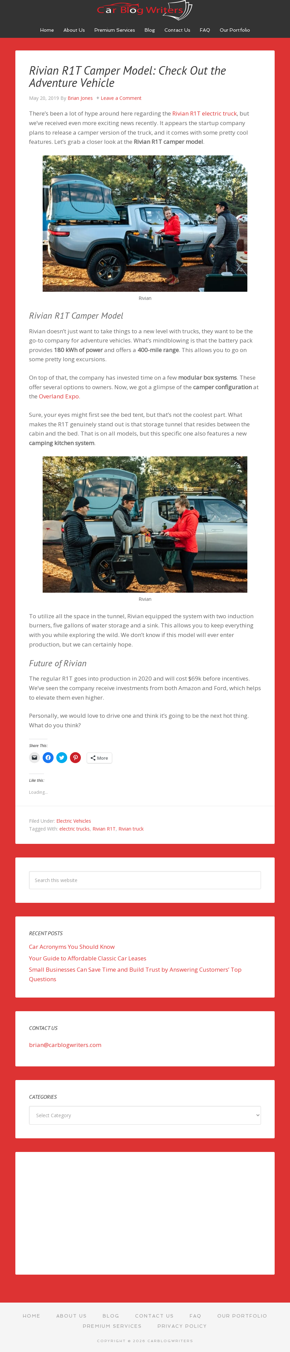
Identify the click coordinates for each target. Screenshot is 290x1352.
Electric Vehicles (73, 820)
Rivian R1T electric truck (204, 113)
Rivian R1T (104, 828)
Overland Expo (59, 396)
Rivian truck (131, 828)
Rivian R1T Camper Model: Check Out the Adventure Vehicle (132, 76)
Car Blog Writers (145, 10)
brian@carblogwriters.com (65, 1044)
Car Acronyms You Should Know (72, 946)
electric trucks (74, 828)
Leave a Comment (121, 97)
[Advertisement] (145, 1212)
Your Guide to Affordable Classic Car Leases (87, 957)
